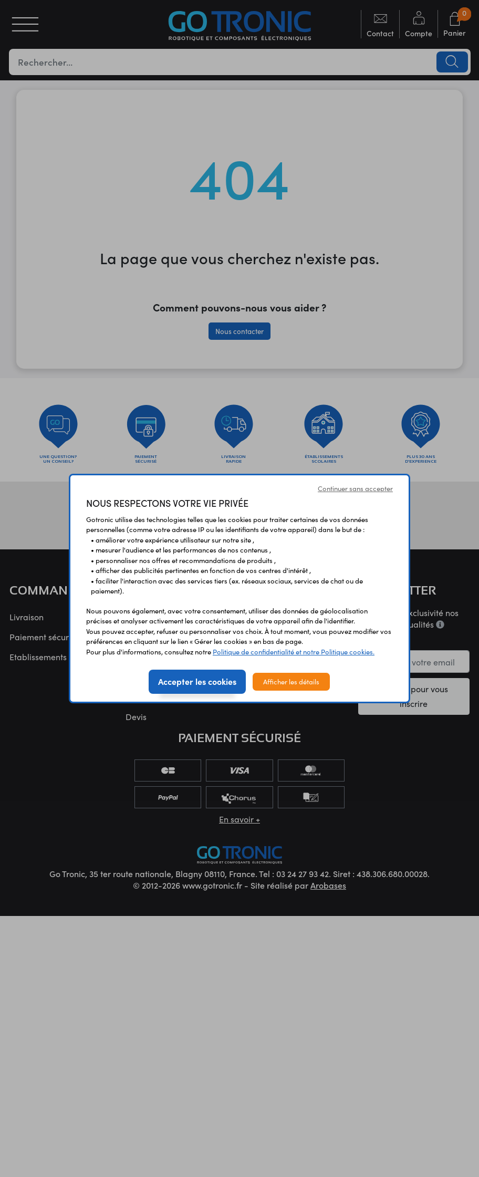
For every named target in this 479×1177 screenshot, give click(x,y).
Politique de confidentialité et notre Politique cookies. (293, 652)
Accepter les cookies (197, 681)
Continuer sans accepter (355, 488)
